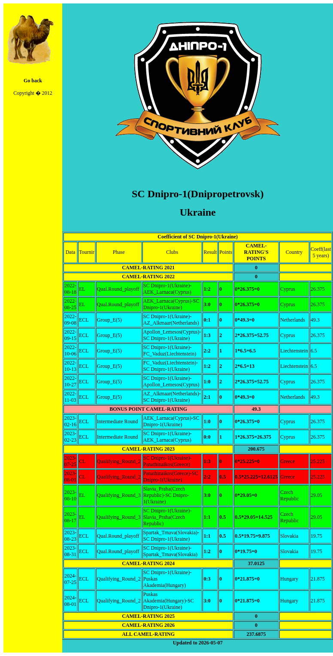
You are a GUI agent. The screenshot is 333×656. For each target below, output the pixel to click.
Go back (33, 81)
